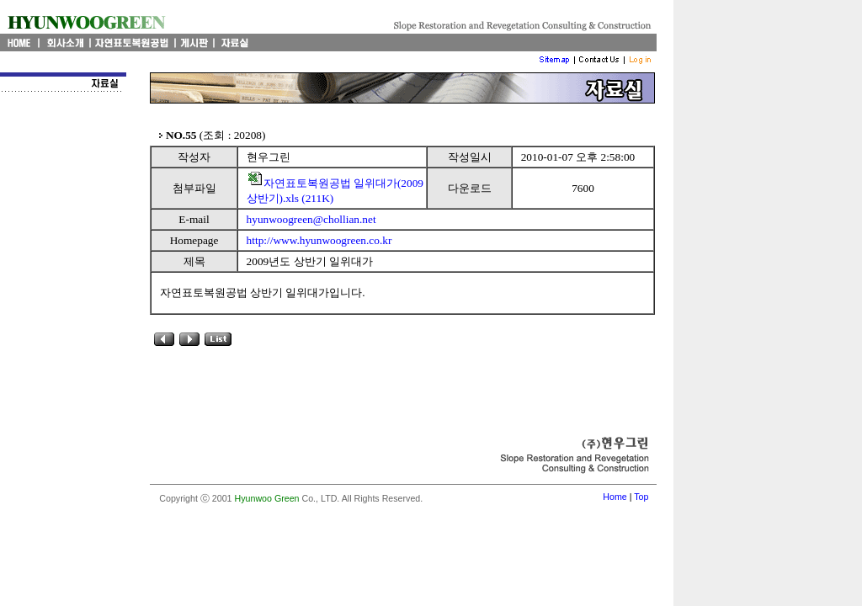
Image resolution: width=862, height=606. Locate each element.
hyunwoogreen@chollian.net (311, 219)
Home (614, 497)
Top (641, 497)
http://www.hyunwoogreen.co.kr (319, 240)
